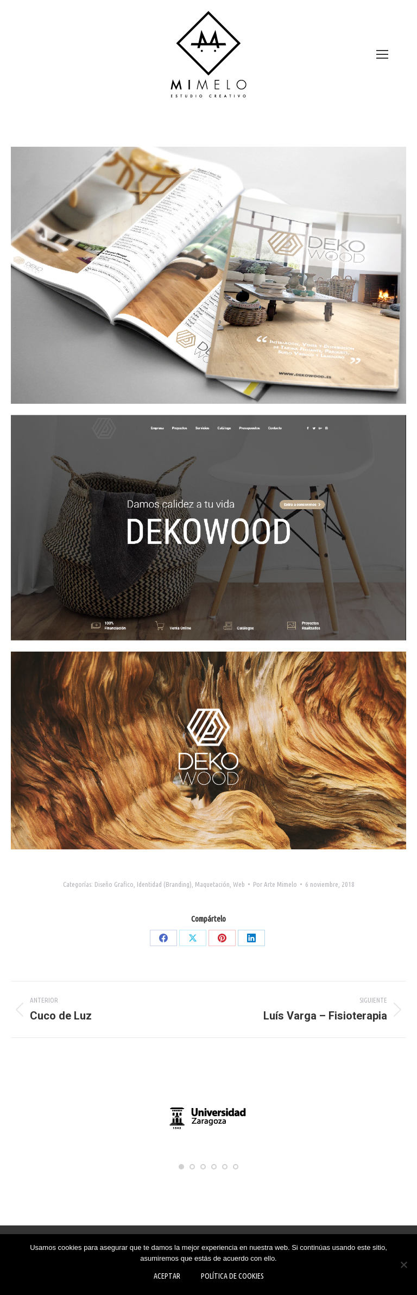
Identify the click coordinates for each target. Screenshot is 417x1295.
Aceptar (167, 1276)
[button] (181, 1166)
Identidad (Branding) (164, 884)
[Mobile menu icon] (382, 54)
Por (275, 884)
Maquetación (212, 884)
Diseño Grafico (114, 884)
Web (239, 884)
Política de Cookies (232, 1276)
